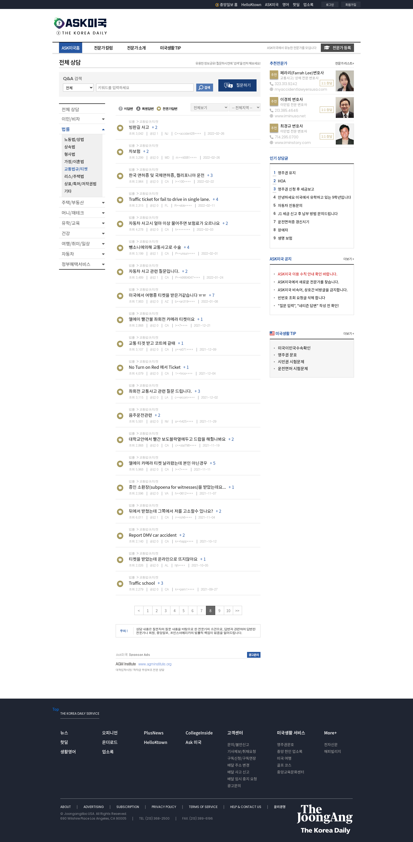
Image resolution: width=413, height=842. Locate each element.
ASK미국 (272, 4)
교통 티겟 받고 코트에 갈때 (152, 343)
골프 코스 (284, 765)
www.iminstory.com (290, 142)
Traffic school (142, 583)
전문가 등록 (337, 47)
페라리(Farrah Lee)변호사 (302, 72)
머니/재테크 (73, 212)
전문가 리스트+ (344, 63)
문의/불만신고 (238, 744)
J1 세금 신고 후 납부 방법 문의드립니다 (308, 213)
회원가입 (351, 4)
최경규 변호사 (291, 126)
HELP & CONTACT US (246, 807)
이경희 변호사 (291, 99)
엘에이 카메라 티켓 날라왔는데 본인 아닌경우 (168, 463)
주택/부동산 (73, 202)
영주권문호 (285, 744)
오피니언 (110, 732)
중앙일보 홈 (226, 4)
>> (237, 610)
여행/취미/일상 (76, 243)
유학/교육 (71, 223)
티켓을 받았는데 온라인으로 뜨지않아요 (163, 559)
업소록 (308, 4)
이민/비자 (71, 118)
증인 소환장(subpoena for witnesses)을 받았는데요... (177, 487)
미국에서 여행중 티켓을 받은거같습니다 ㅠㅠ (167, 295)
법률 (66, 129)
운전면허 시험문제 (293, 368)
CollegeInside (199, 732)
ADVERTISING (94, 807)
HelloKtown (251, 4)
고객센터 (235, 732)
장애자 (283, 230)
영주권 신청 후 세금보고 (296, 189)
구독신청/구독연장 (241, 758)
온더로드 (110, 742)
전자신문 (331, 744)
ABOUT (66, 807)
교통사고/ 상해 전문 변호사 (299, 77)
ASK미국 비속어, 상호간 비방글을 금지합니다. (313, 289)
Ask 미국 (193, 742)
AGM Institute (126, 663)
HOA (282, 180)
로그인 (330, 4)
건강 (66, 233)
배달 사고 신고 (238, 772)
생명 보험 (285, 238)
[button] (82, 118)
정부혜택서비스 (76, 264)
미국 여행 (284, 758)
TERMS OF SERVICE (203, 807)
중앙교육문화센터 (290, 772)
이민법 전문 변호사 (293, 104)
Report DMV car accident (153, 535)
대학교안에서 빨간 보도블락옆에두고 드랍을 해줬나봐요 (177, 439)
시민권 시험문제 (291, 361)
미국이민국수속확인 (294, 348)
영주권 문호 (287, 354)
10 (228, 610)
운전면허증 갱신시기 (293, 221)
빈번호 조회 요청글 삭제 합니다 (301, 297)
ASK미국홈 (71, 48)
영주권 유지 (287, 172)
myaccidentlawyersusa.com (298, 89)
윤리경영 (280, 807)
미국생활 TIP (170, 48)
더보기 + (348, 259)
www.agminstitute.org (154, 663)
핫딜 (296, 4)
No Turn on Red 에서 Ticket (154, 367)
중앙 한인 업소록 (289, 751)
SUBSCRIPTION (128, 807)
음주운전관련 (140, 415)
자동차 (68, 253)
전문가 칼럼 (103, 48)
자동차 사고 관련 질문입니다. (154, 271)
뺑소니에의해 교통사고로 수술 (155, 247)
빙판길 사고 (139, 127)
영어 (285, 4)
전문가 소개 (136, 48)
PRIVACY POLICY (164, 807)
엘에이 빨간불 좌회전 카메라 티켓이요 (162, 319)
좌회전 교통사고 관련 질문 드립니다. (160, 391)
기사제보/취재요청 (241, 751)
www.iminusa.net (288, 116)
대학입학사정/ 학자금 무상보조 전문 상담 (140, 670)
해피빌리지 (332, 751)
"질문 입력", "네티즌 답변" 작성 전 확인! (308, 305)
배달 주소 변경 (238, 765)
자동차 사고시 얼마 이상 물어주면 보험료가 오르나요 (174, 223)
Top (55, 709)
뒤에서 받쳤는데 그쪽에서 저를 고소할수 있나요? (171, 511)
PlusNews (153, 732)
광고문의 (234, 785)
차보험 (134, 151)
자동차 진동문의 (290, 205)
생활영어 (68, 751)
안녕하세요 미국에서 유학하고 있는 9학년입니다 (314, 197)
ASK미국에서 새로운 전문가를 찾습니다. (308, 281)
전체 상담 (70, 109)
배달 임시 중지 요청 (242, 778)
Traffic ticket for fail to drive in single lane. (169, 199)
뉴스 (64, 732)
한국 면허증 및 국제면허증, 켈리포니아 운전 (166, 175)
